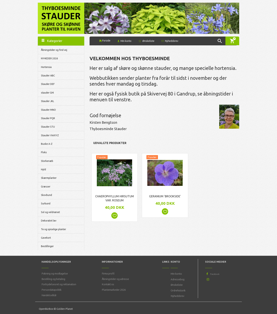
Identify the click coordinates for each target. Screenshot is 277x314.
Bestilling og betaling (53, 279)
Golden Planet (65, 308)
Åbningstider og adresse (115, 279)
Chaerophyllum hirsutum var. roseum (114, 198)
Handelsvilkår (49, 295)
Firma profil (108, 273)
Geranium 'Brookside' (165, 196)
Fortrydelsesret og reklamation (59, 284)
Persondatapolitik (51, 289)
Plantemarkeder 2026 (114, 289)
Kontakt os (108, 284)
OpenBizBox (46, 308)
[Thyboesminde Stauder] (61, 17)
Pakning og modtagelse (55, 273)
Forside (106, 40)
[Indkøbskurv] (232, 41)
